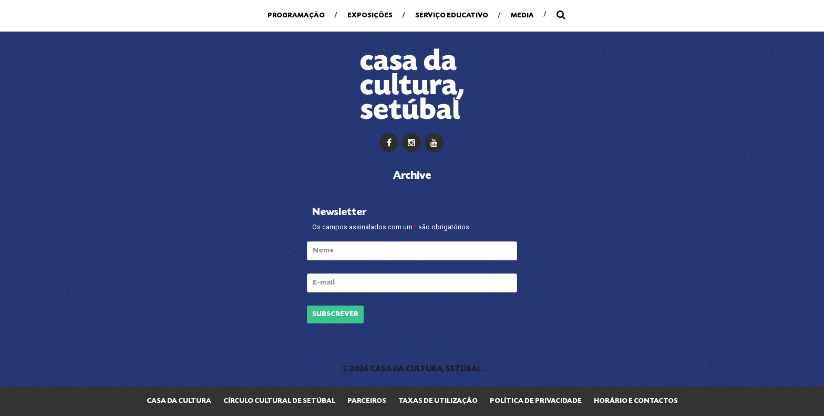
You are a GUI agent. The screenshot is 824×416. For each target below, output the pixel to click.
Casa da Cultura (179, 401)
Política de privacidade (536, 401)
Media (522, 15)
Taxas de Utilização (438, 401)
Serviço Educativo (451, 15)
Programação (296, 15)
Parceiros (366, 401)
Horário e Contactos (636, 401)
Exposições (370, 15)
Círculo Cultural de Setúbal (279, 401)
